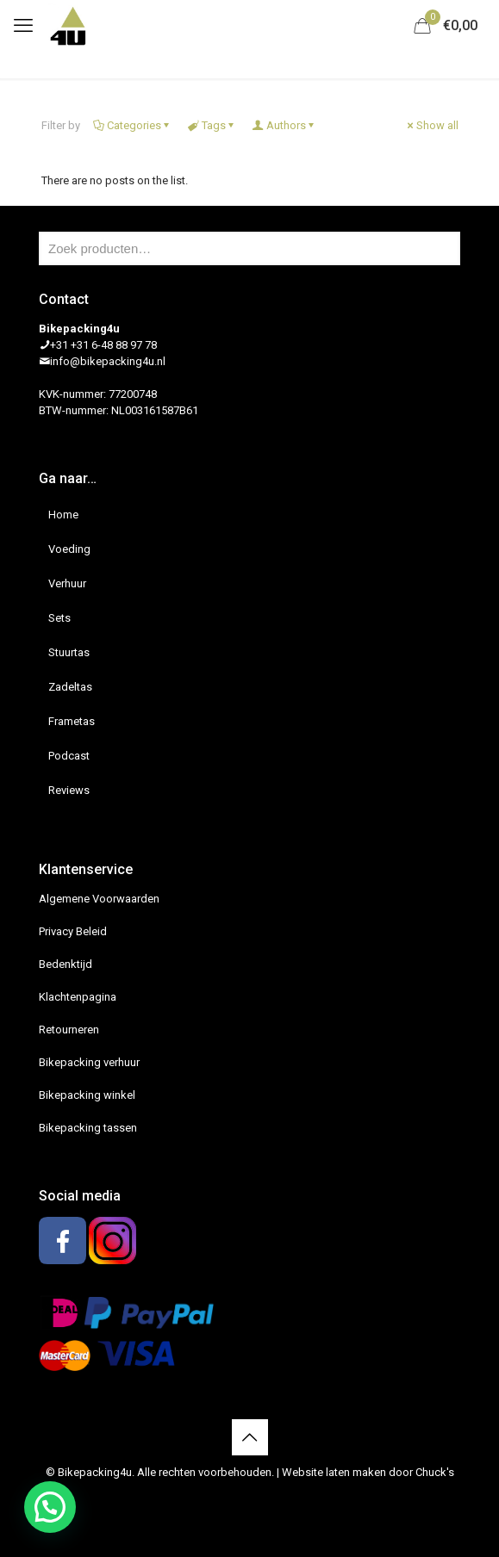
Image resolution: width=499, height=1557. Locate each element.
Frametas (71, 721)
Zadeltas (70, 686)
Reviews (69, 790)
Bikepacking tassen (88, 1127)
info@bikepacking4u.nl (107, 361)
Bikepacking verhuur (89, 1062)
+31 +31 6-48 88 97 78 (103, 344)
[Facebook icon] (240, 1496)
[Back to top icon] (250, 1437)
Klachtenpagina (77, 996)
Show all (431, 125)
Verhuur (67, 583)
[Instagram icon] (259, 1496)
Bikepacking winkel (87, 1095)
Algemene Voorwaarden (99, 898)
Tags (212, 125)
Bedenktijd (65, 964)
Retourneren (69, 1029)
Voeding (69, 549)
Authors (285, 125)
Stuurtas (69, 652)
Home (63, 514)
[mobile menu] (23, 25)
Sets (59, 617)
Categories (132, 125)
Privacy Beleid (73, 931)
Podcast (69, 755)
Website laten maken (334, 1472)
